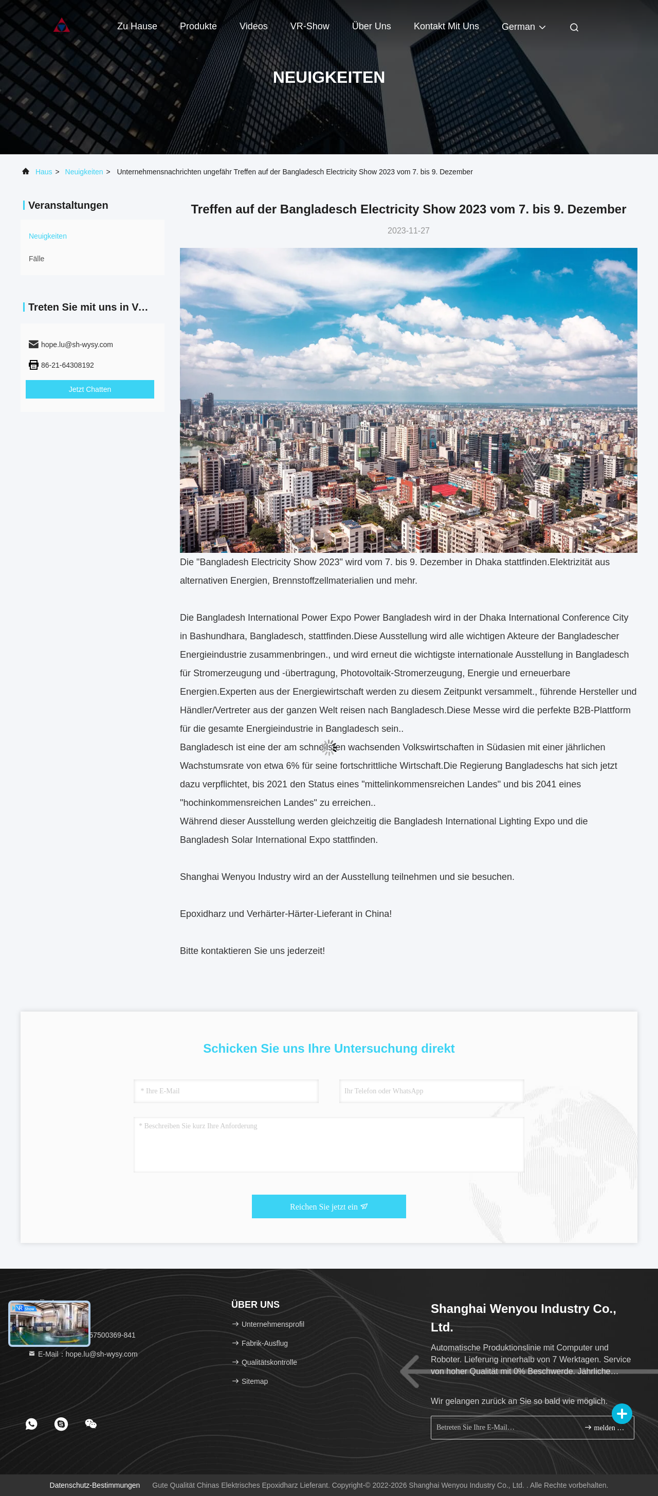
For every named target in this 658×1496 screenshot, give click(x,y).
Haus (43, 172)
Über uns (371, 26)
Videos (254, 26)
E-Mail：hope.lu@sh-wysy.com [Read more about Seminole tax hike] (83, 1354)
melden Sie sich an (605, 1427)
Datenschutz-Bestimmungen (95, 1485)
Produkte (198, 26)
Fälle (36, 259)
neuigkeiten (84, 172)
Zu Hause (137, 26)
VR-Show (310, 26)
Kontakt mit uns (446, 26)
